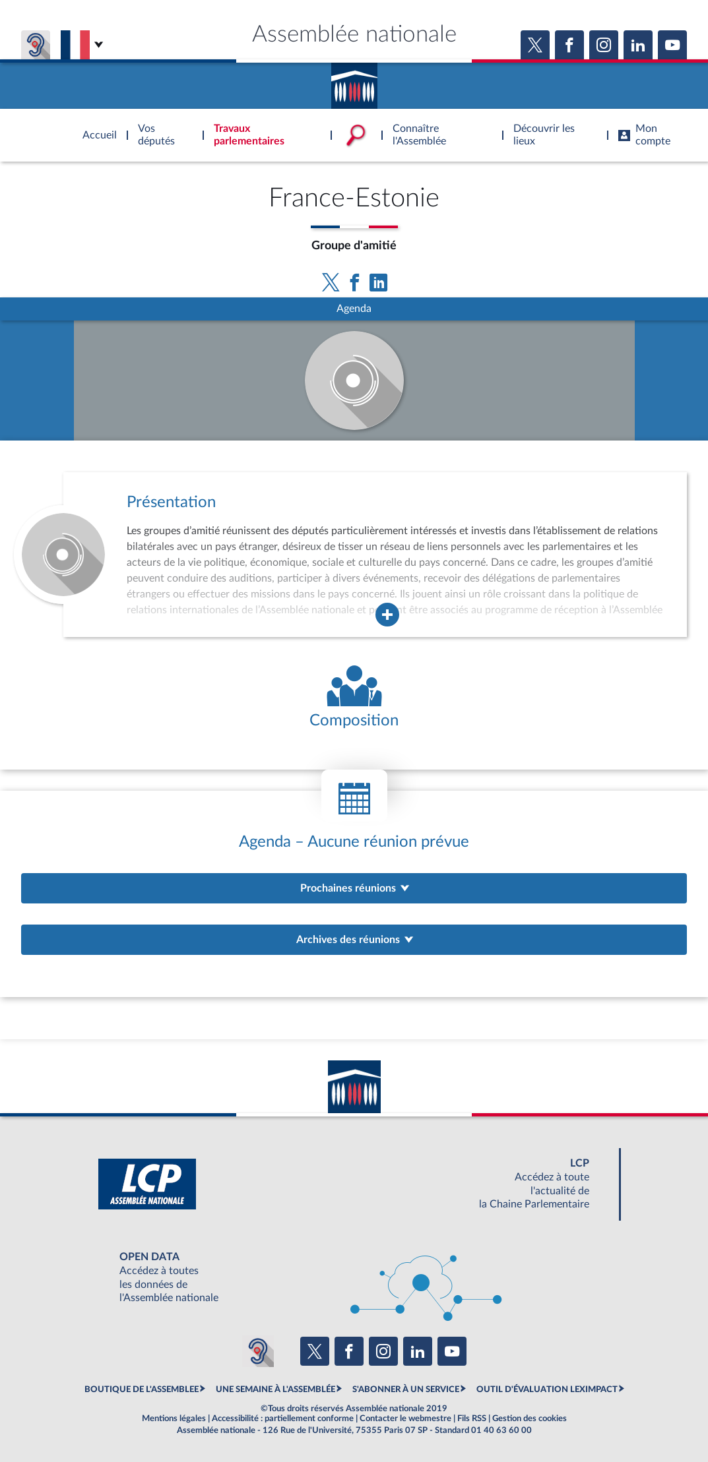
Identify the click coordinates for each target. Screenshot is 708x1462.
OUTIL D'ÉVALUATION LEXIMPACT (547, 1389)
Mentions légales (174, 1418)
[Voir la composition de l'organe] (354, 698)
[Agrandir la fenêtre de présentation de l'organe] (387, 614)
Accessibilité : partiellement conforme (283, 1418)
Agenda (354, 308)
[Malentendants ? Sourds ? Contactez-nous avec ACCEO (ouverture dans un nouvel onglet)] (258, 1351)
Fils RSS (471, 1418)
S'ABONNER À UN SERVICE (405, 1389)
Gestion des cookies (529, 1418)
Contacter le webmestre (405, 1418)
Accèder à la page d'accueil (354, 81)
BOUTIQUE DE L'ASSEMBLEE (141, 1389)
